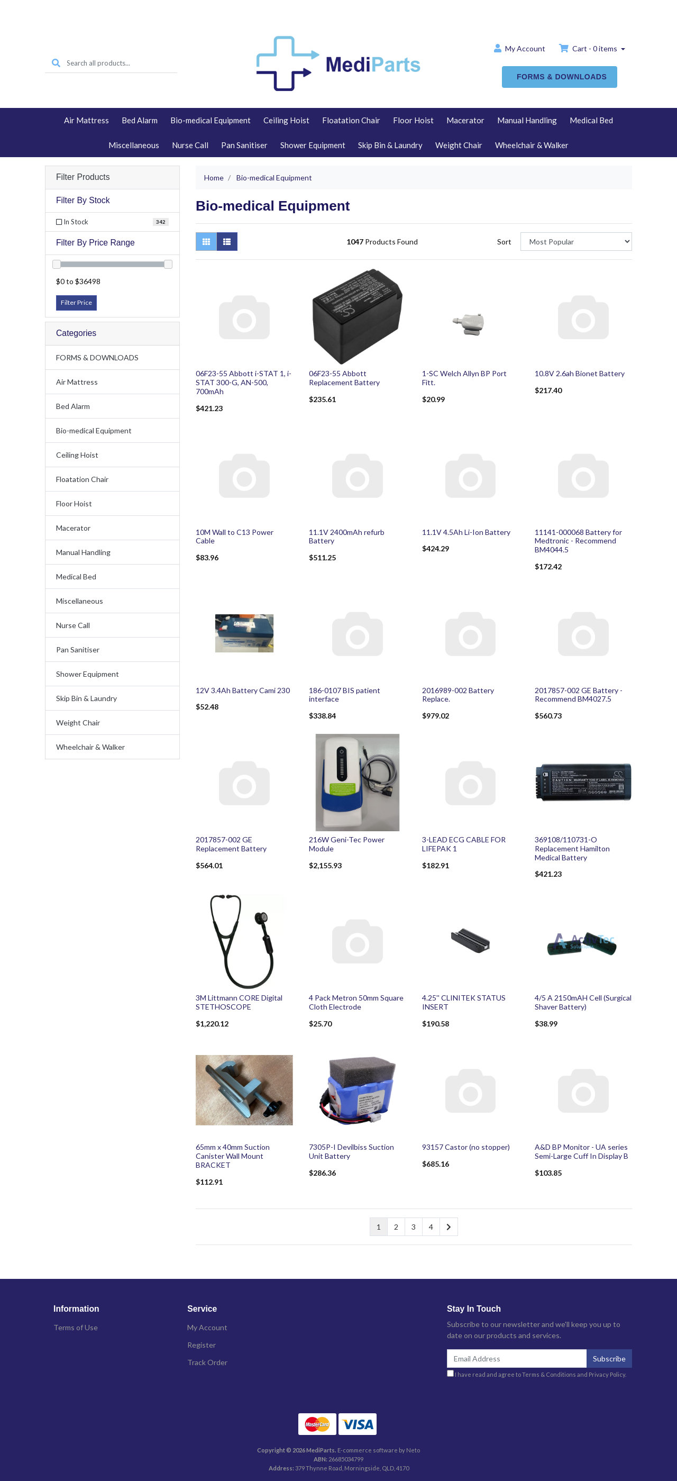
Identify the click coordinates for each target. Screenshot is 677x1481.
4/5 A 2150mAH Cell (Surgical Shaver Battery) (583, 1002)
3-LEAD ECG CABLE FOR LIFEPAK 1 (464, 844)
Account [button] (519, 48)
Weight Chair (458, 145)
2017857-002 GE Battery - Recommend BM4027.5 (579, 695)
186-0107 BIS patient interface (344, 695)
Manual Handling (527, 120)
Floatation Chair (351, 120)
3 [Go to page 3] (413, 1226)
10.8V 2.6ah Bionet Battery (580, 373)
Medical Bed (591, 120)
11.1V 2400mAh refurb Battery (347, 537)
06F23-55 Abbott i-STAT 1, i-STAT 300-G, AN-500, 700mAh (243, 382)
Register (201, 1344)
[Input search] (122, 63)
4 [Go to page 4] (431, 1226)
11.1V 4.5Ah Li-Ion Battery (466, 532)
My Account (207, 1327)
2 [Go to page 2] (396, 1226)
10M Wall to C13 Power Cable (234, 537)
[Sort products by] (576, 241)
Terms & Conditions (549, 1374)
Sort (504, 241)
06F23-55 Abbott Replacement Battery (344, 378)
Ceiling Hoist (286, 120)
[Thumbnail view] (206, 241)
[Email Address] (517, 1358)
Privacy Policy (607, 1374)
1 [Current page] (379, 1226)
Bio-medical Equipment (210, 120)
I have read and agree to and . (536, 1374)
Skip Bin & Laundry (390, 145)
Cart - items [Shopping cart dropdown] (589, 48)
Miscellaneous (133, 145)
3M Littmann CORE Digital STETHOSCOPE (239, 1002)
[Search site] (56, 63)
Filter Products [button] (83, 176)
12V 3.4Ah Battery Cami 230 (243, 690)
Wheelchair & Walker (532, 145)
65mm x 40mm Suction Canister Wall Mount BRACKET (233, 1155)
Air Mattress (86, 120)
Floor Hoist (413, 120)
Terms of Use (75, 1327)
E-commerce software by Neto (378, 1450)
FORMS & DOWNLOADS (562, 76)
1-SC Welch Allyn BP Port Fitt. (464, 378)
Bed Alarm (140, 120)
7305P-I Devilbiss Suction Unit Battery (351, 1151)
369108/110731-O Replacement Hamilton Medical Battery (572, 848)
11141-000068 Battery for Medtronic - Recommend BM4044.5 (578, 541)
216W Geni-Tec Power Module (347, 844)
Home (338, 9)
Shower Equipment (312, 145)
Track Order (207, 1362)
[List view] (226, 241)
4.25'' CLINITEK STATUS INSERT (464, 1002)
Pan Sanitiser (244, 145)
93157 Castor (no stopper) (466, 1146)
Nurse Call (190, 145)
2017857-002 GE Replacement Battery (231, 844)
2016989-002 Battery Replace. (458, 695)
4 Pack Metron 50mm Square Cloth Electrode (356, 1002)
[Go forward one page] (449, 1227)
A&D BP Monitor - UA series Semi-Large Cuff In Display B (581, 1151)
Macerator (465, 120)
